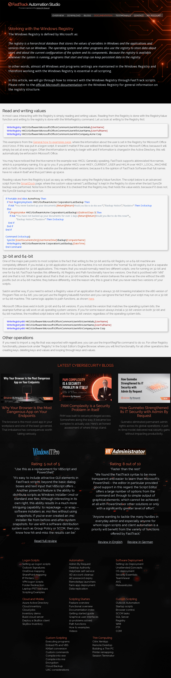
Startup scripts (124, 606)
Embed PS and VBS (57, 645)
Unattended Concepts (129, 567)
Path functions (77, 623)
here (91, 298)
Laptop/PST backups (35, 588)
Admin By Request (43, 8)
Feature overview (79, 602)
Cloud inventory (31, 606)
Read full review (45, 541)
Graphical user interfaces (83, 616)
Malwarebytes (124, 585)
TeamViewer (123, 578)
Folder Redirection (33, 585)
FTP (118, 627)
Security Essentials (126, 574)
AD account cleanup (81, 574)
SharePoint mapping (34, 574)
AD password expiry (80, 578)
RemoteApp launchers (82, 581)
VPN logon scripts (32, 581)
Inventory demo (31, 613)
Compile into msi (55, 659)
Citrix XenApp (100, 641)
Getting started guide (81, 613)
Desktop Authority (79, 567)
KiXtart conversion (56, 648)
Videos (73, 631)
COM (119, 631)
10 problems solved (80, 620)
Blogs (87, 15)
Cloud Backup (54, 666)
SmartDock (28, 183)
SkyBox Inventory (32, 623)
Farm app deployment (82, 585)
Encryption (52, 662)
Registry (120, 620)
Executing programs (57, 641)
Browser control (125, 609)
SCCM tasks (123, 613)
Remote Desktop (102, 645)
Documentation (103, 15)
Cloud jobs (28, 609)
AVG (118, 581)
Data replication (78, 588)
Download (73, 15)
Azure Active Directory (35, 602)
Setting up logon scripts (36, 564)
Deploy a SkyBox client (36, 620)
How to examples (79, 627)
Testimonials (123, 15)
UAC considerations (57, 669)
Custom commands (57, 652)
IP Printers (28, 578)
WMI (118, 623)
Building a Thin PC (103, 648)
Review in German (140, 542)
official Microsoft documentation (59, 85)
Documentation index (81, 609)
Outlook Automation (128, 602)
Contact (139, 15)
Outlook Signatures (33, 567)
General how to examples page (52, 142)
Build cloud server (33, 616)
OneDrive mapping (33, 571)
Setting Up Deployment (129, 564)
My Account (154, 15)
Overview (58, 15)
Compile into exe (56, 655)
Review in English (110, 542)
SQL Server (122, 616)
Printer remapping (102, 652)
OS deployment (125, 571)
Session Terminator (103, 655)
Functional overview (81, 606)
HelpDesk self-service (81, 571)
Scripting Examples (33, 592)
